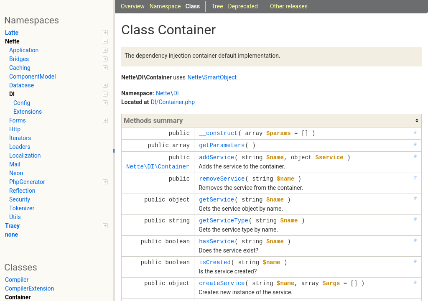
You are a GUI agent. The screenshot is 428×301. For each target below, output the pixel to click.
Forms (58, 120)
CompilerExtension (29, 288)
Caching (58, 67)
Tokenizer (21, 208)
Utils (15, 217)
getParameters (222, 145)
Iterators (20, 138)
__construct (218, 133)
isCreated (215, 262)
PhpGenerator (58, 182)
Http (14, 129)
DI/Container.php (173, 102)
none (11, 234)
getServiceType (223, 220)
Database (58, 85)
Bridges (58, 59)
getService (216, 200)
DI (58, 94)
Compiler (16, 279)
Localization (25, 155)
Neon (16, 173)
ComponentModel (32, 76)
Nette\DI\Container (157, 167)
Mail (14, 164)
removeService (222, 179)
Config (60, 102)
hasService (216, 241)
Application (58, 50)
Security (19, 199)
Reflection (22, 190)
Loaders (19, 146)
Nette (56, 41)
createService (222, 283)
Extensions (27, 111)
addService (216, 157)
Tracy (56, 225)
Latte (56, 32)
